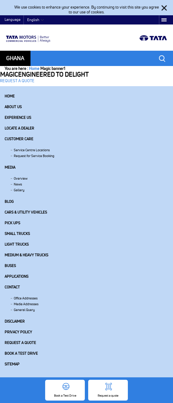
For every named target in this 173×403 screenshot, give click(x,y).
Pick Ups (12, 223)
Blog (9, 201)
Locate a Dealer (19, 128)
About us (13, 106)
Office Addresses (26, 298)
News (18, 184)
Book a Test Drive (21, 353)
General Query (24, 310)
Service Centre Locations (32, 150)
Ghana (15, 58)
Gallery (19, 190)
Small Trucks (17, 233)
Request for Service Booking (34, 156)
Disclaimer (15, 321)
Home (34, 68)
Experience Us (18, 117)
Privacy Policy (18, 332)
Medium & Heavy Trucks (26, 255)
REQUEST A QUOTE (17, 80)
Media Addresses (26, 304)
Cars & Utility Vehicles (26, 212)
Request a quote (20, 342)
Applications (16, 276)
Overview (20, 178)
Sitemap (12, 364)
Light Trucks (17, 244)
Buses (10, 265)
